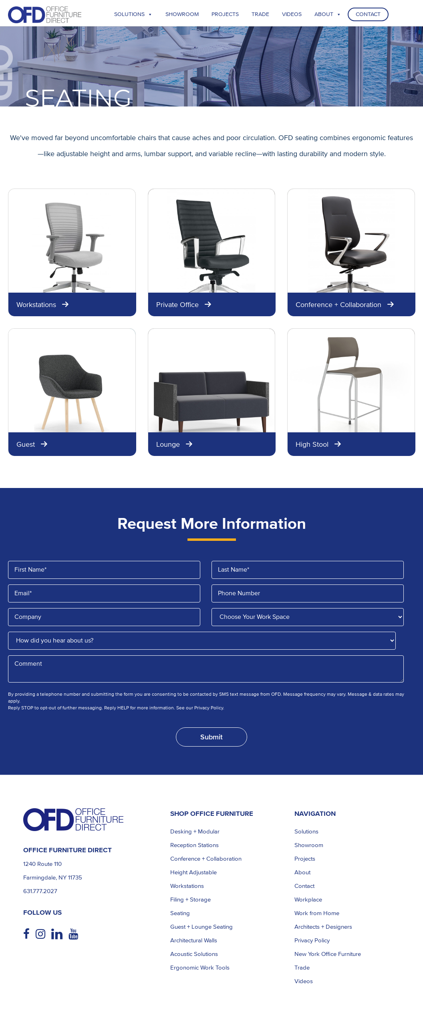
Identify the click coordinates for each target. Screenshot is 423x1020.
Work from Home (316, 913)
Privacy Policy (312, 940)
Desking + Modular (195, 831)
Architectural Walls (193, 940)
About (327, 14)
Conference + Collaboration (206, 858)
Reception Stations (194, 845)
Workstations (187, 885)
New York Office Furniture (327, 954)
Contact (368, 14)
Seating (180, 913)
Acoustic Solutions (194, 954)
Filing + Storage (190, 899)
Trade (302, 967)
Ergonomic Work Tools (200, 967)
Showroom (182, 14)
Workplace (308, 899)
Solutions (133, 14)
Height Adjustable (193, 872)
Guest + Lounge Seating (201, 926)
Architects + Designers (323, 926)
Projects (225, 14)
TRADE (260, 14)
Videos (292, 14)
